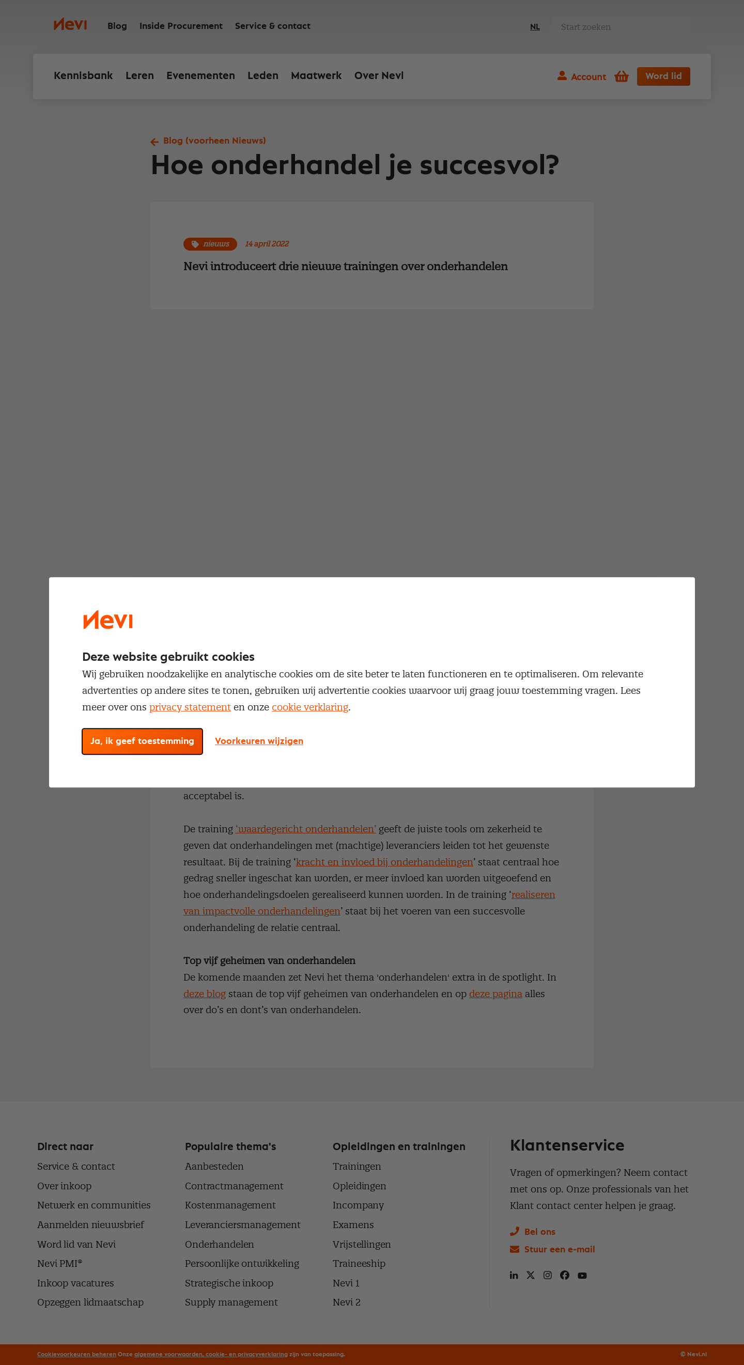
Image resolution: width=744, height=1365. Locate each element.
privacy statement (190, 707)
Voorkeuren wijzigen (259, 742)
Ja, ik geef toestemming (142, 742)
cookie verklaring (310, 707)
